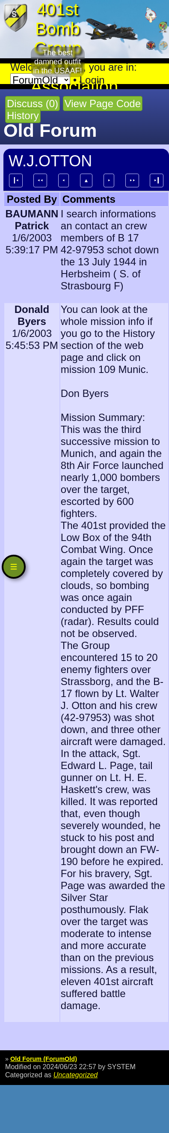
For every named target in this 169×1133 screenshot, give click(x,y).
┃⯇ (16, 180)
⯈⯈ (132, 180)
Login (92, 80)
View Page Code (103, 103)
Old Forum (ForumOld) (43, 1058)
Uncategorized (75, 1075)
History (23, 115)
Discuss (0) (32, 103)
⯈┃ (157, 180)
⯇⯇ (40, 180)
